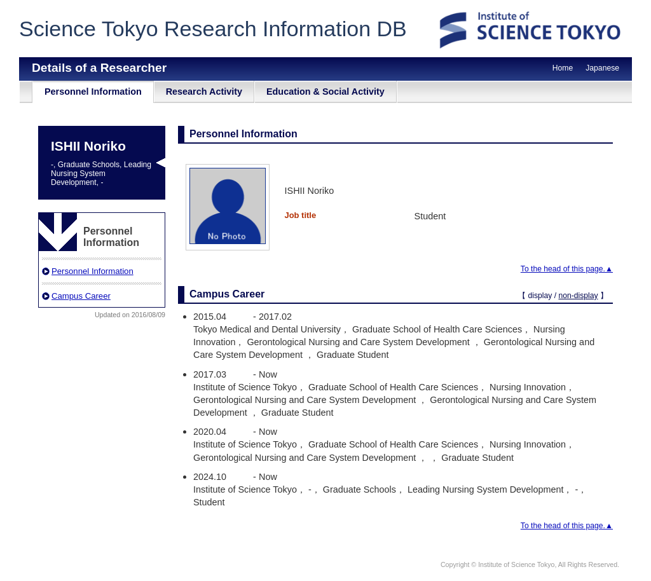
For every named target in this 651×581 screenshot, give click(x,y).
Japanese (602, 68)
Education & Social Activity (325, 91)
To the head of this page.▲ (567, 268)
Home (562, 68)
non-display (578, 295)
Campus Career (81, 296)
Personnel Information (93, 91)
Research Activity (204, 91)
